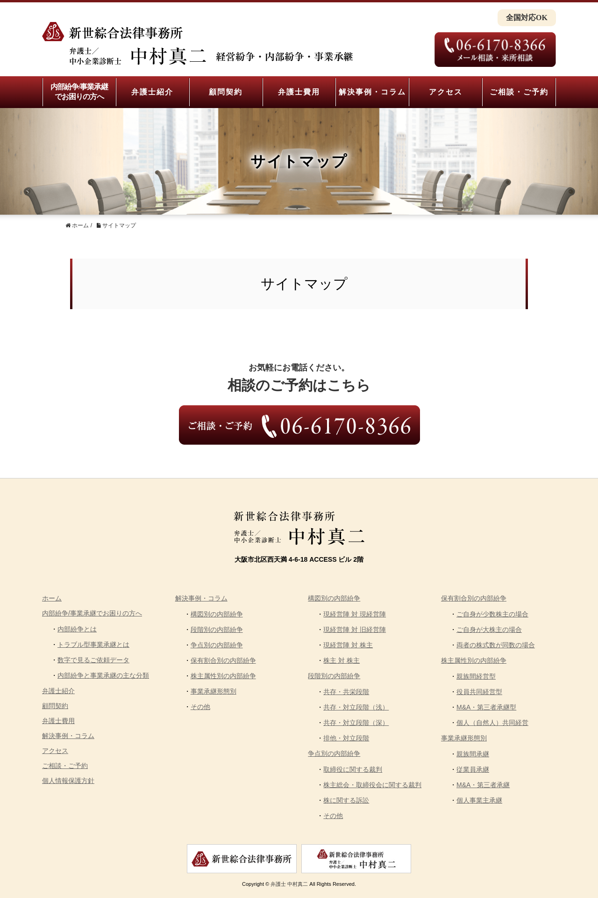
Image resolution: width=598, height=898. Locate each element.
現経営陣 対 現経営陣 (354, 614)
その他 (200, 706)
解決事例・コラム (372, 92)
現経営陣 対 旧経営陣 (354, 629)
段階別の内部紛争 (217, 629)
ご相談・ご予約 (519, 92)
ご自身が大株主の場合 (489, 629)
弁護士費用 (299, 92)
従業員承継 (472, 769)
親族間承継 (472, 754)
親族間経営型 (476, 676)
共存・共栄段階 (346, 691)
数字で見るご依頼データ (93, 660)
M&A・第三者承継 (483, 785)
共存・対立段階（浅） (356, 707)
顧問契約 (225, 92)
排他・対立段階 (346, 738)
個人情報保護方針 (68, 780)
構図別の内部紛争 (217, 614)
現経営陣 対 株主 (348, 645)
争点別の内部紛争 (217, 645)
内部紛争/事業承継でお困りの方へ (79, 92)
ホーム (52, 598)
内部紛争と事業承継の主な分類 (103, 675)
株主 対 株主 (341, 660)
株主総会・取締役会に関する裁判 (372, 785)
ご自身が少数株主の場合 (492, 614)
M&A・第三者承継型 (486, 707)
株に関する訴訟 (346, 800)
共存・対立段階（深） (356, 722)
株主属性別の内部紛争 (223, 676)
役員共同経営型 (479, 691)
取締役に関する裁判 (352, 769)
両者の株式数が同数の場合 (495, 645)
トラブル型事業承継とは (93, 644)
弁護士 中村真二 (289, 884)
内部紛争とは (77, 629)
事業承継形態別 (213, 691)
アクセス (446, 92)
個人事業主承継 (479, 800)
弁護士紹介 (152, 92)
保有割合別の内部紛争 (223, 660)
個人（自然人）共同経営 (492, 722)
